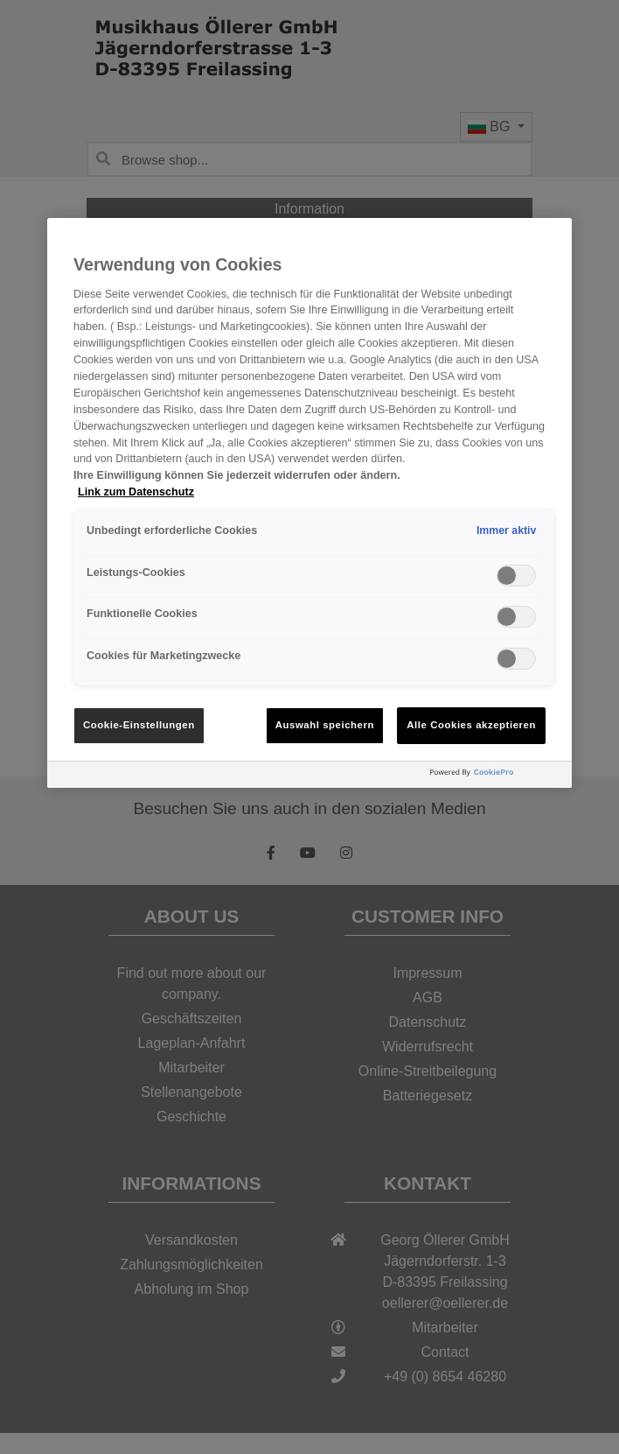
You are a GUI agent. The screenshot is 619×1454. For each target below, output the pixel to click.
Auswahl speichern (324, 725)
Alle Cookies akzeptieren (471, 725)
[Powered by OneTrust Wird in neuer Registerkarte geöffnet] (496, 777)
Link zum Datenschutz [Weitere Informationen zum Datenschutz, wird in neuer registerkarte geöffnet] (136, 492)
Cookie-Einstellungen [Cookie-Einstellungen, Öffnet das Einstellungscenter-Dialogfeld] (139, 725)
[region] (309, 503)
